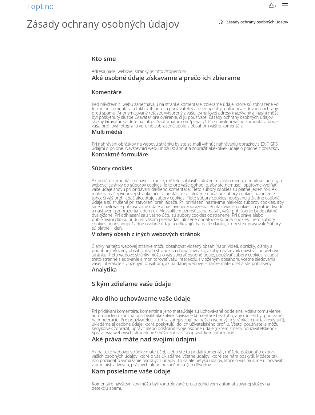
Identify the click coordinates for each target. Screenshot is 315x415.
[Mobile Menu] (282, 6)
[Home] (221, 22)
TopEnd (40, 6)
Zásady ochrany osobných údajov (257, 22)
